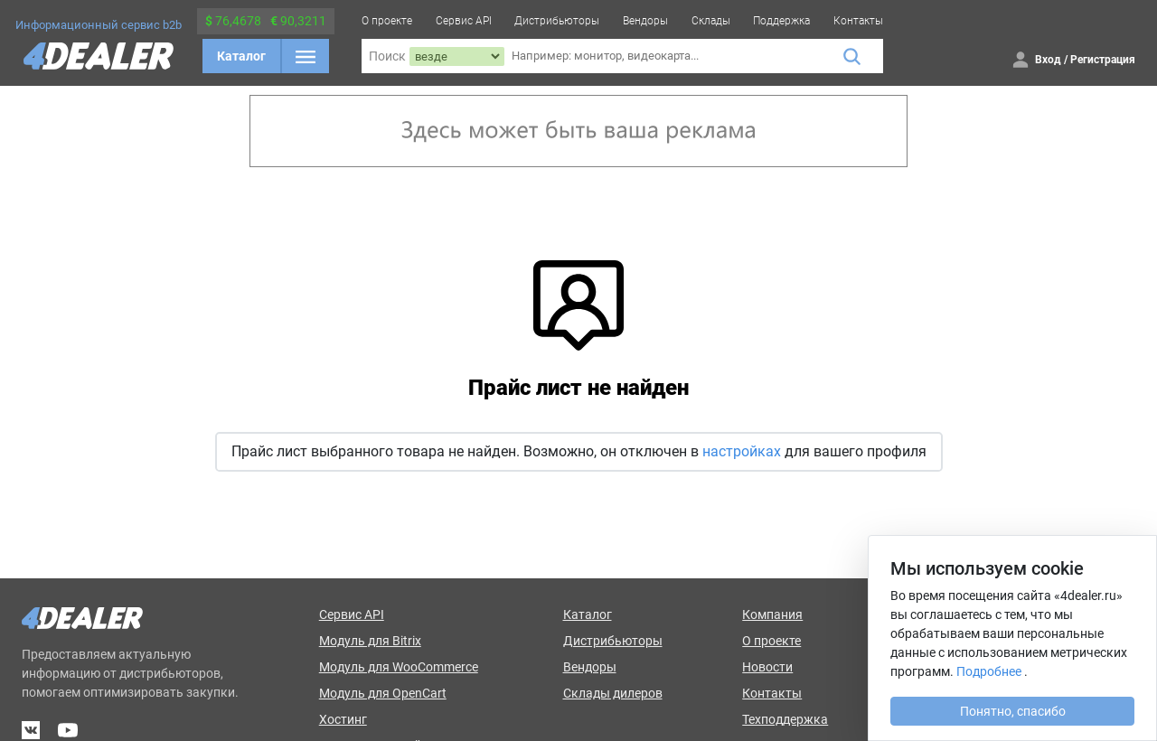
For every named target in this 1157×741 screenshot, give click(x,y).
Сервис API (464, 20)
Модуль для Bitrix (370, 640)
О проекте (387, 20)
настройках (741, 451)
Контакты (858, 20)
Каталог (241, 56)
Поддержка (781, 20)
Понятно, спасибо (1013, 711)
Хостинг (343, 719)
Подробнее (988, 671)
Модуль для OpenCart (383, 693)
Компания (772, 614)
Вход (1048, 59)
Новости (767, 667)
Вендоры (645, 20)
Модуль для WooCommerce (398, 667)
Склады (710, 20)
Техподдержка (785, 719)
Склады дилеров (613, 693)
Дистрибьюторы (556, 20)
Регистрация (1102, 59)
